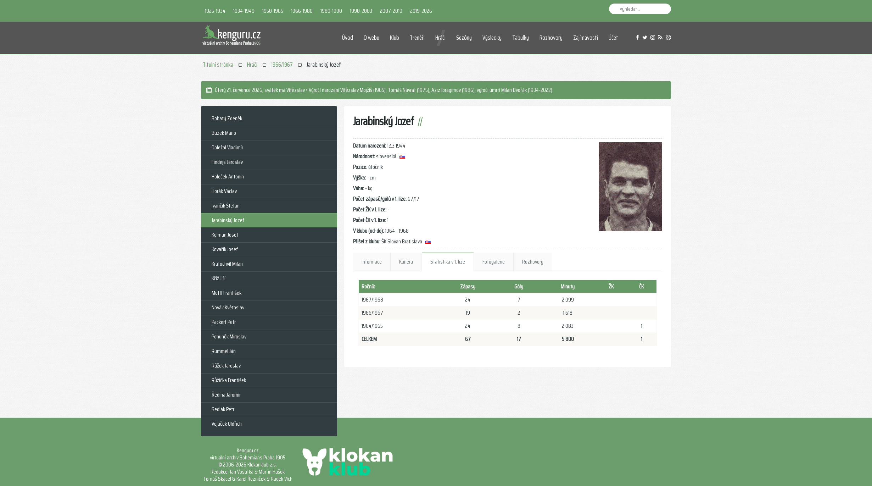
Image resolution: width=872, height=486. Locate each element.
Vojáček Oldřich (227, 423)
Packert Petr (224, 321)
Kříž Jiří (218, 278)
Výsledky (492, 37)
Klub (394, 37)
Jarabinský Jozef (228, 220)
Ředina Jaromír (226, 394)
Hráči (440, 37)
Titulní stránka (218, 64)
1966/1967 (282, 64)
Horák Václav (224, 191)
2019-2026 (421, 10)
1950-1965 (272, 10)
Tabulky (520, 37)
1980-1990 (331, 10)
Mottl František (226, 292)
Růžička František (229, 380)
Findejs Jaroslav (227, 162)
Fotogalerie (493, 261)
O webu (371, 37)
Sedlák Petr (223, 409)
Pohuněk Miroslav (229, 336)
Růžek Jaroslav (226, 365)
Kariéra (406, 261)
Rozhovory (551, 37)
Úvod (347, 37)
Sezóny (464, 37)
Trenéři (417, 37)
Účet (613, 37)
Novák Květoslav (228, 307)
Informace (372, 261)
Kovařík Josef (225, 249)
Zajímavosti (585, 37)
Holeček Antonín (228, 176)
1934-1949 (244, 10)
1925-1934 (215, 10)
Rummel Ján (224, 351)
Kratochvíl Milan (227, 263)
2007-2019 (391, 10)
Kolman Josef (225, 234)
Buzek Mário (224, 132)
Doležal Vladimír (227, 147)
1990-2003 (361, 10)
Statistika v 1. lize (447, 261)
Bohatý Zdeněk (227, 118)
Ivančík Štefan (226, 205)
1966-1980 (302, 10)
